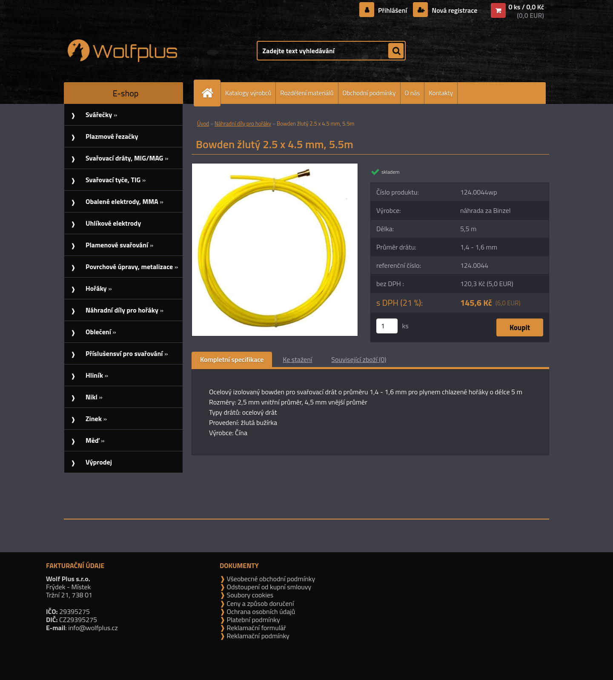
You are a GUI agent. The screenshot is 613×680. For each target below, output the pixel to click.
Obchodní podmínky (369, 93)
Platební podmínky (252, 619)
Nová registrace (453, 10)
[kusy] (387, 325)
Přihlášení (393, 10)
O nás (412, 93)
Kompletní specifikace (232, 359)
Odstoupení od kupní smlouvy (268, 587)
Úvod (203, 123)
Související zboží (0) (358, 359)
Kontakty (441, 93)
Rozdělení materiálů (306, 93)
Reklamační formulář (255, 628)
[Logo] (122, 50)
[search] (396, 51)
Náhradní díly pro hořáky (243, 123)
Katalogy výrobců (248, 93)
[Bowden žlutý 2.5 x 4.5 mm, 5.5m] (275, 167)
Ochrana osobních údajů (260, 611)
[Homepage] (211, 93)
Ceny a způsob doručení (259, 603)
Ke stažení (297, 359)
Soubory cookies (249, 595)
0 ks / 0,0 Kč (526, 7)
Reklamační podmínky (257, 636)
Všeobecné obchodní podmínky (270, 579)
